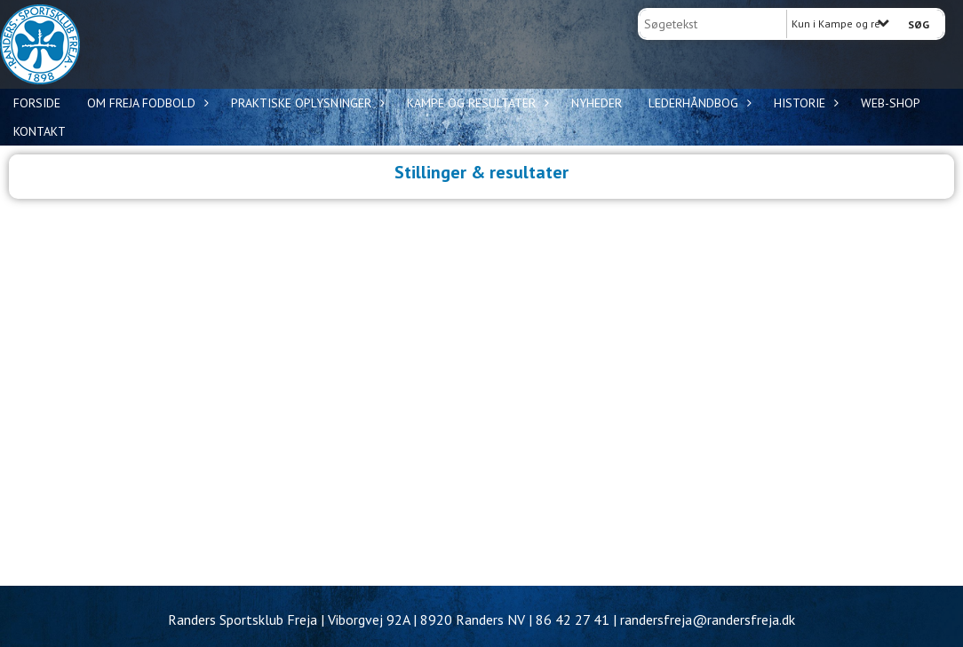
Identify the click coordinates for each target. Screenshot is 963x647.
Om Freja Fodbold (145, 103)
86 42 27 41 (572, 619)
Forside (36, 103)
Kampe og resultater (476, 103)
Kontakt (39, 131)
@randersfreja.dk (743, 619)
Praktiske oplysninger (305, 103)
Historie (804, 103)
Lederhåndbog (698, 103)
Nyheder (596, 103)
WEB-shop (890, 103)
